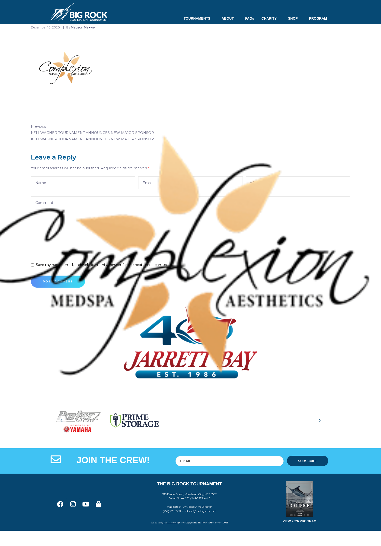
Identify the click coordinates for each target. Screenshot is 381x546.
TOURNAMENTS (199, 18)
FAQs (249, 18)
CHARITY (271, 18)
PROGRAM (318, 18)
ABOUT (230, 18)
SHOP (295, 18)
